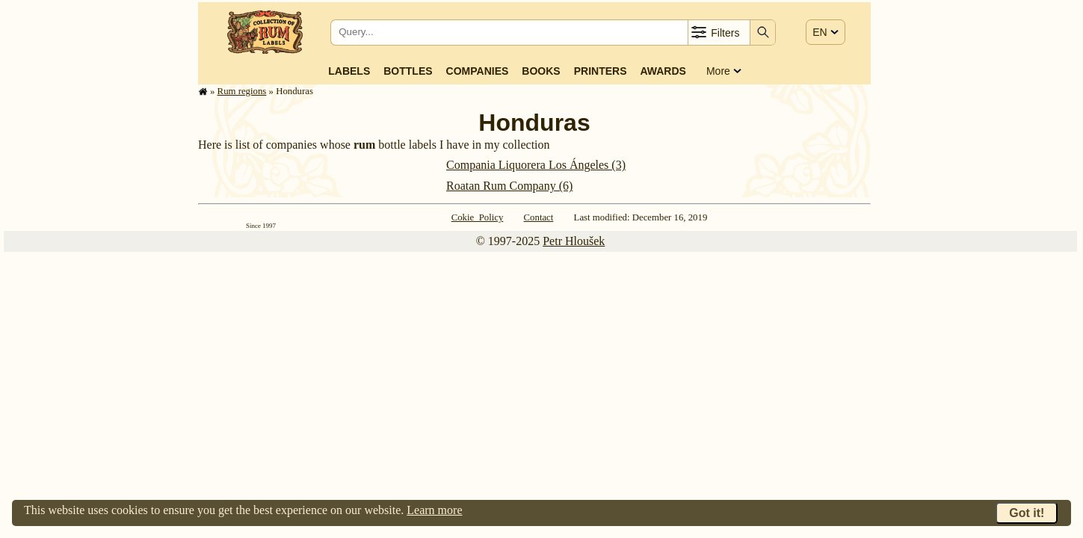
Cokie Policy (477, 217)
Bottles (407, 71)
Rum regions (242, 91)
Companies (477, 71)
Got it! (1026, 513)
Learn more (434, 510)
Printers (600, 71)
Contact (539, 217)
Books (541, 71)
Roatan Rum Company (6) (509, 185)
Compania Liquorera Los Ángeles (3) (536, 164)
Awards (662, 71)
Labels (349, 71)
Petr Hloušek (574, 241)
